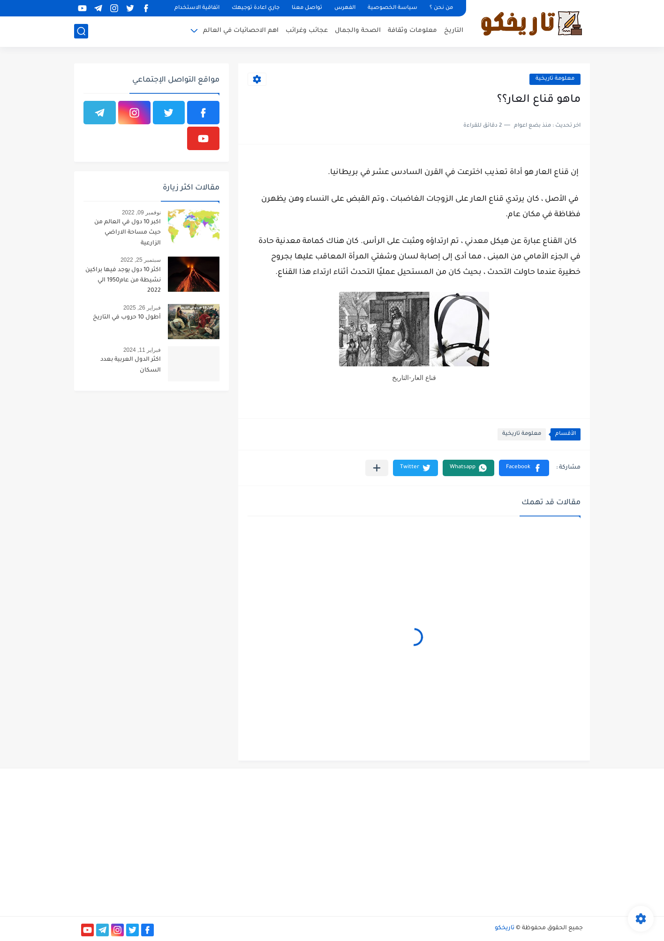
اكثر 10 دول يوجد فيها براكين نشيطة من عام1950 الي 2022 (123, 281)
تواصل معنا (307, 8)
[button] (524, 468)
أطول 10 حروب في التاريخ (127, 317)
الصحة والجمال (358, 30)
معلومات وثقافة (412, 30)
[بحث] (81, 31)
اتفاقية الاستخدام (196, 8)
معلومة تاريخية (555, 79)
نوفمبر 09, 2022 (141, 212)
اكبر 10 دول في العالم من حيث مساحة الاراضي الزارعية (127, 233)
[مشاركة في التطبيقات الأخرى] (376, 468)
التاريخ (453, 30)
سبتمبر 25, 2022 (141, 260)
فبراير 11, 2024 (142, 350)
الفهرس (344, 8)
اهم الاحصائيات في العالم (241, 30)
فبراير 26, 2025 (142, 307)
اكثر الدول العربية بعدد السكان (130, 365)
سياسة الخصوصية (392, 8)
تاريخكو (504, 928)
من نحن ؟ (441, 8)
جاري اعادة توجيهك (255, 8)
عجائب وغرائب (307, 30)
